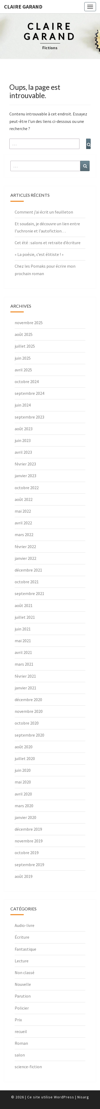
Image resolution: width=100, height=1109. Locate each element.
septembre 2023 (29, 417)
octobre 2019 (27, 852)
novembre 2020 (29, 711)
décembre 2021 (28, 570)
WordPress (64, 1097)
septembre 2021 (29, 593)
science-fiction (28, 1066)
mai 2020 (23, 782)
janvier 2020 (25, 817)
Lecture (22, 960)
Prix (18, 1019)
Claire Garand (23, 6)
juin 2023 (23, 440)
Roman (21, 1043)
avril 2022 (23, 522)
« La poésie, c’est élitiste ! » (39, 254)
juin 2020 (23, 770)
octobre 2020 (27, 723)
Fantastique (25, 949)
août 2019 (24, 876)
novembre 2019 (29, 840)
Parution (23, 996)
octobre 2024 (27, 381)
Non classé (24, 972)
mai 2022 (23, 511)
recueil (21, 1031)
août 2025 (24, 334)
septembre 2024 (29, 393)
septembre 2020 (29, 735)
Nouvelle (23, 984)
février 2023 (25, 464)
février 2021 (25, 676)
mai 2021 (23, 640)
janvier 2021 (25, 687)
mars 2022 (24, 534)
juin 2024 (23, 405)
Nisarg (83, 1097)
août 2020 (24, 746)
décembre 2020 (28, 699)
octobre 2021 (27, 581)
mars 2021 (24, 664)
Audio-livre (24, 925)
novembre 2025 (29, 322)
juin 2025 (23, 358)
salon (20, 1055)
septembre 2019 (29, 864)
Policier (22, 1008)
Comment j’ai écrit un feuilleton (44, 212)
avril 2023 (23, 452)
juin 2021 (23, 629)
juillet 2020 (25, 758)
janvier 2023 (25, 475)
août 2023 (24, 428)
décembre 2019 (28, 829)
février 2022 (25, 546)
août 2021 (24, 605)
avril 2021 (23, 652)
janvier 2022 (25, 558)
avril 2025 (23, 369)
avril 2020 (23, 794)
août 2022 (24, 499)
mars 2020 (24, 805)
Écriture (22, 937)
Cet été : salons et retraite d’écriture (48, 242)
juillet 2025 (25, 346)
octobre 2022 (27, 487)
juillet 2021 (25, 617)
